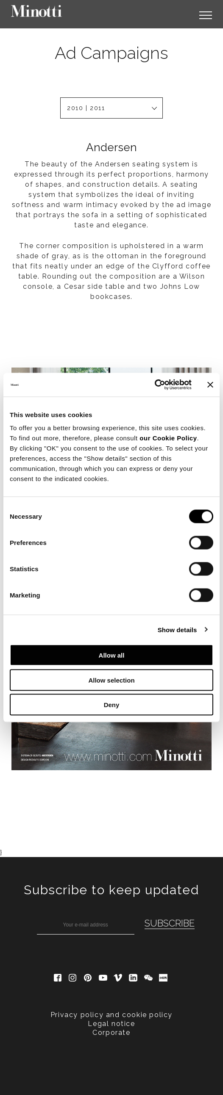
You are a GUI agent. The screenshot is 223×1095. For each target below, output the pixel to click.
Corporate (111, 915)
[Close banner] (210, 384)
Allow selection (111, 679)
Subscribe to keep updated (111, 772)
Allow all (112, 655)
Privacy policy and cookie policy (111, 897)
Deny (112, 704)
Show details (177, 629)
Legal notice (111, 906)
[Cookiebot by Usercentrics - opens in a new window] (154, 384)
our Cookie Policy (168, 438)
